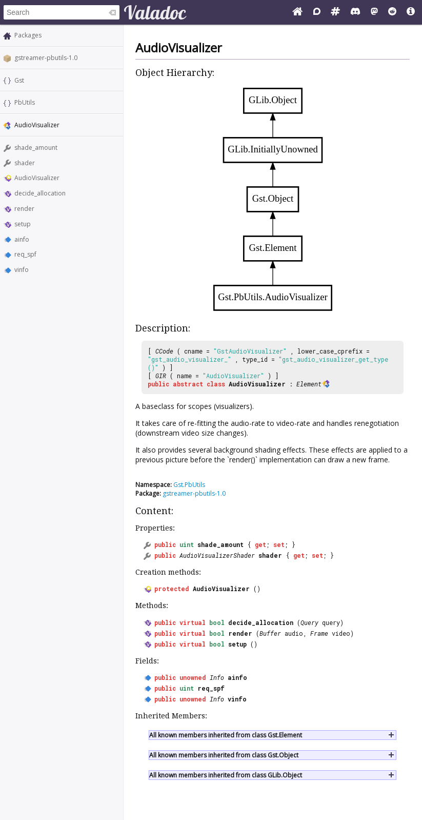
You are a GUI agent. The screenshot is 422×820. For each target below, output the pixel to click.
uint (186, 544)
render (24, 208)
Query (309, 622)
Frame (319, 633)
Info (217, 677)
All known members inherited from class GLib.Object (225, 775)
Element (308, 384)
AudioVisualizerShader (217, 555)
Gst (19, 80)
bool (217, 622)
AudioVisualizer (36, 177)
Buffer (270, 633)
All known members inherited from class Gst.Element (225, 735)
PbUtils (24, 102)
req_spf (25, 254)
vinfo (21, 269)
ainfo (21, 239)
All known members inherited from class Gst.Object (223, 755)
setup (22, 224)
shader (24, 163)
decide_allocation (40, 193)
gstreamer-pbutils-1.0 (45, 57)
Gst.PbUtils (189, 484)
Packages (28, 35)
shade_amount (35, 147)
